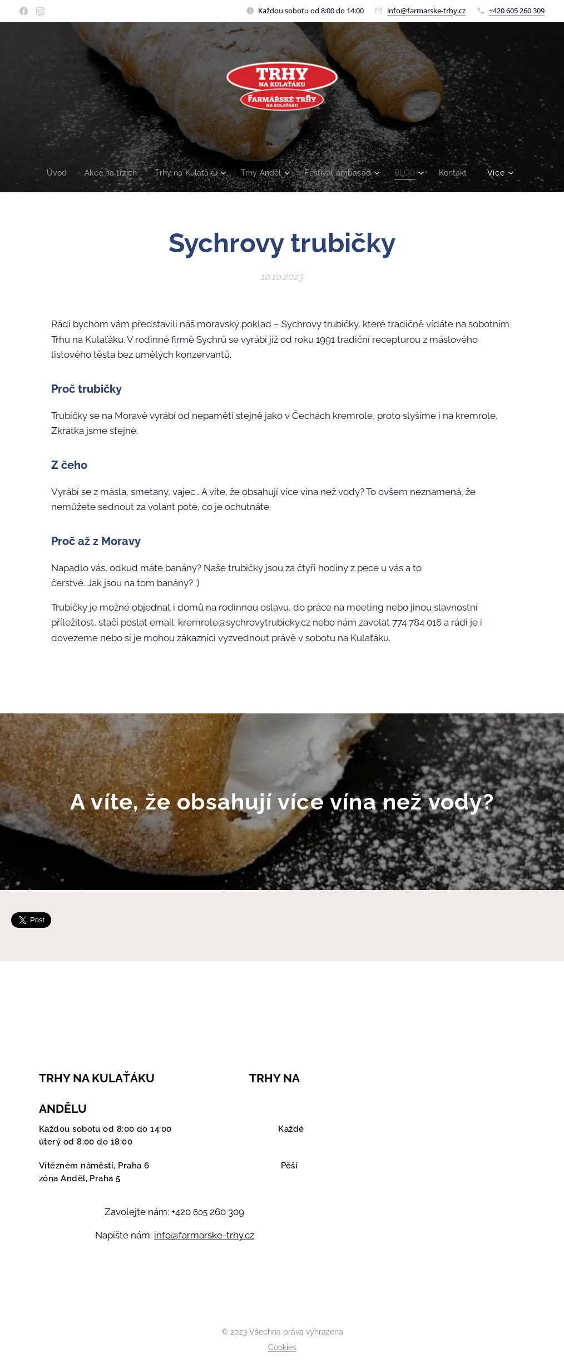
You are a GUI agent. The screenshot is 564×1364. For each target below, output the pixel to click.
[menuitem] (51, 173)
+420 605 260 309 (517, 11)
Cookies (282, 1347)
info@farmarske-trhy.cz (426, 11)
